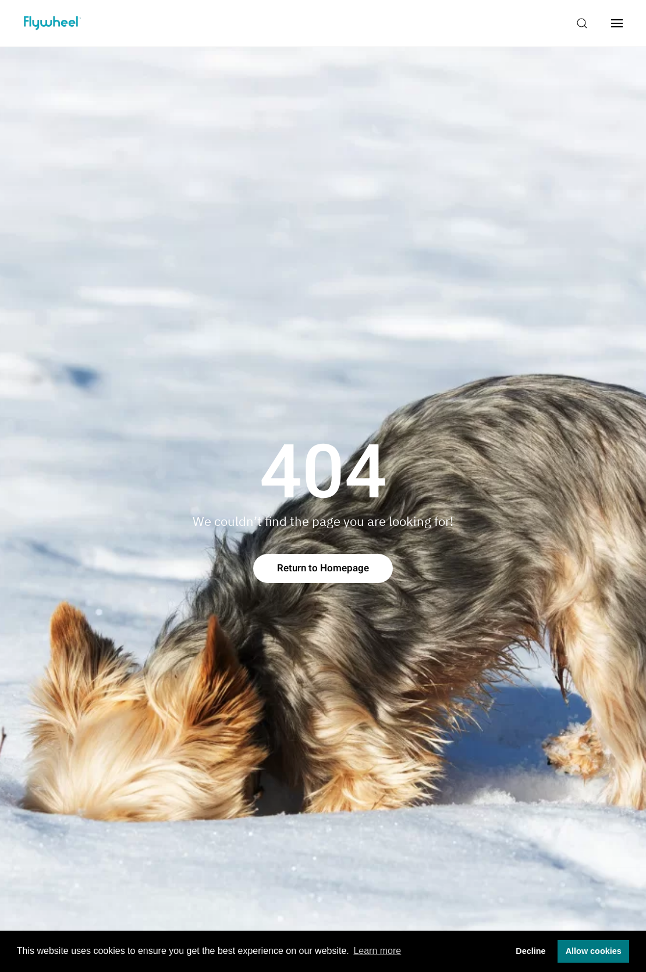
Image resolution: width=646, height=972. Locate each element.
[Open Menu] (617, 23)
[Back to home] (52, 23)
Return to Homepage (323, 568)
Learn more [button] (377, 951)
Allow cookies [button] (594, 951)
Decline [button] (530, 951)
